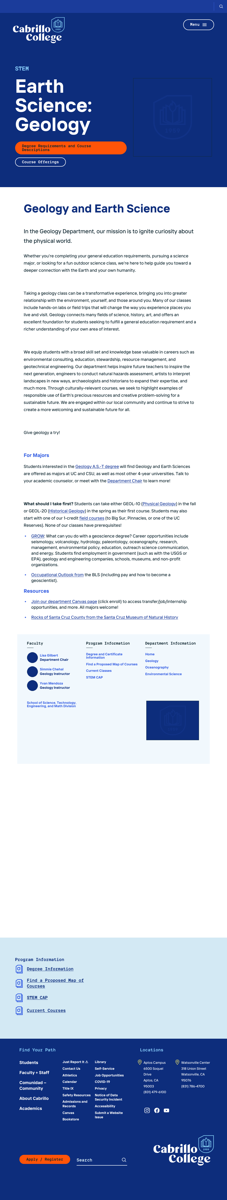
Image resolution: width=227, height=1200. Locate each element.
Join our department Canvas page (64, 601)
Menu (198, 24)
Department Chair (125, 480)
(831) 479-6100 (154, 1092)
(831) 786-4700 (192, 1086)
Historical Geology (67, 510)
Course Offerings (40, 162)
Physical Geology (159, 503)
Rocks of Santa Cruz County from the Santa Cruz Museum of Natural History (104, 617)
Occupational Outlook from (57, 574)
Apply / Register (44, 1159)
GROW (37, 535)
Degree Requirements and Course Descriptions (56, 148)
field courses (91, 518)
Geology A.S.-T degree (97, 466)
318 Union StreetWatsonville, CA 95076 (193, 1074)
